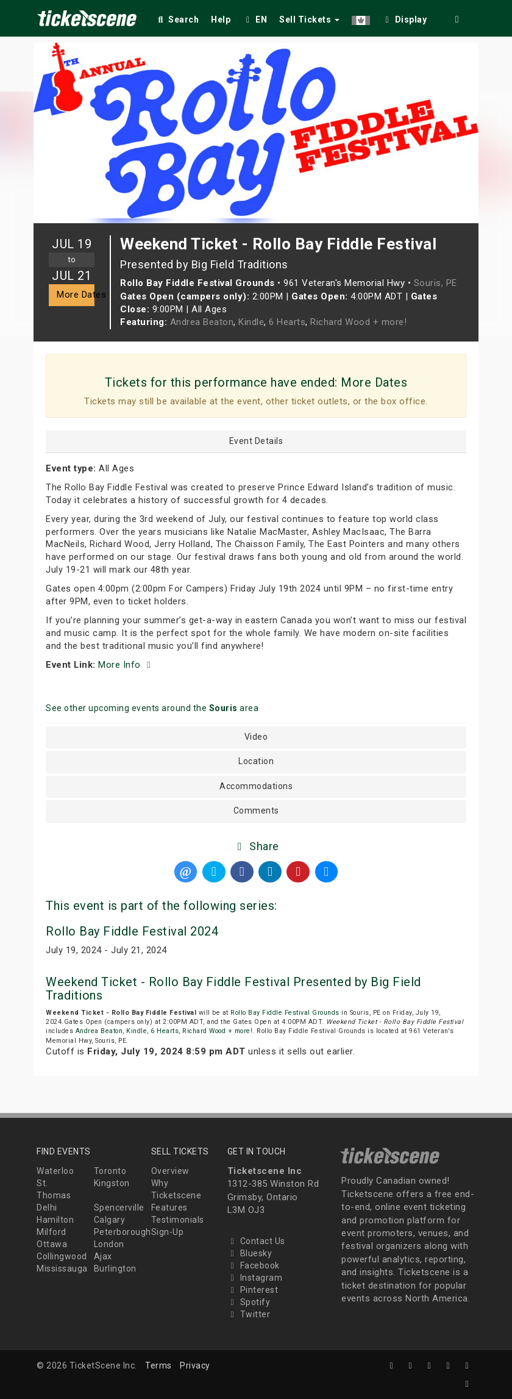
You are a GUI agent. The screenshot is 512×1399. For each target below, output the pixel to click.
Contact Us (256, 1241)
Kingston (112, 1183)
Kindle (251, 322)
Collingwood (62, 1256)
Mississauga (62, 1268)
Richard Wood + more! (358, 322)
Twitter (249, 1314)
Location (256, 761)
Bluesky (249, 1253)
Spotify (249, 1302)
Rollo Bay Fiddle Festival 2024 (132, 931)
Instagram (255, 1278)
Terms (158, 1365)
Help (220, 19)
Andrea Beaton (202, 322)
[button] (361, 17)
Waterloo (55, 1171)
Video (256, 737)
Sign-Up (167, 1232)
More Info (126, 664)
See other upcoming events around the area (152, 708)
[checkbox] (404, 17)
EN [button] (255, 19)
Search (177, 19)
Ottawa (52, 1244)
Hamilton (55, 1220)
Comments (256, 810)
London (109, 1244)
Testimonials (177, 1220)
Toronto (110, 1171)
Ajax (103, 1256)
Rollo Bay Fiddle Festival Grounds (285, 1013)
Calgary (110, 1220)
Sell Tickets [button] (309, 19)
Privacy (195, 1365)
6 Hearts (287, 322)
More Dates (75, 294)
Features (169, 1207)
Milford (51, 1232)
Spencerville (119, 1207)
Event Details (256, 441)
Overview (170, 1171)
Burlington (115, 1268)
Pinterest (253, 1290)
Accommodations (256, 786)
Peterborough (122, 1232)
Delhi (47, 1207)
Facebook (253, 1265)
